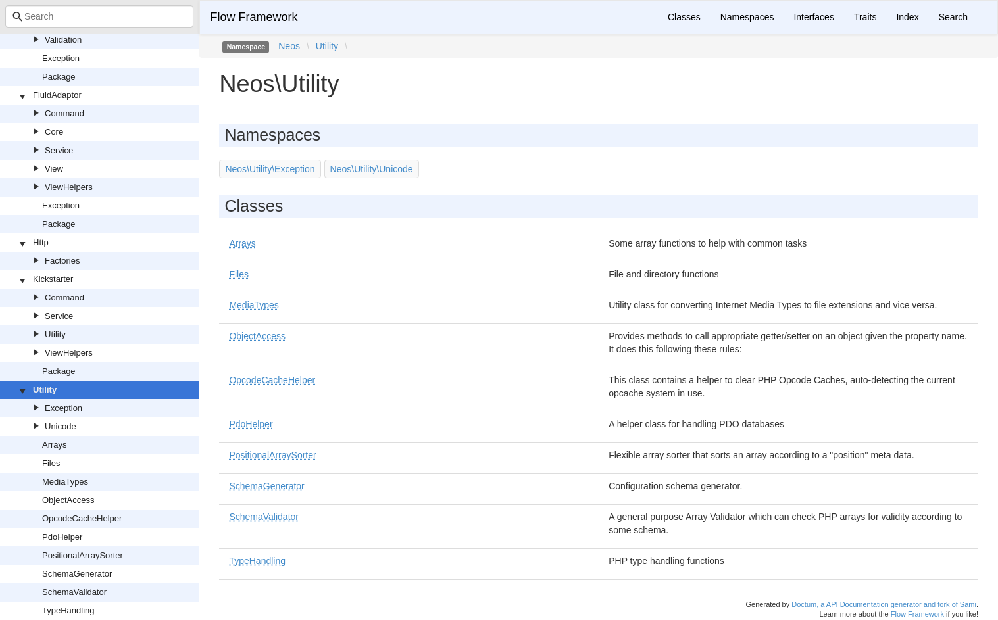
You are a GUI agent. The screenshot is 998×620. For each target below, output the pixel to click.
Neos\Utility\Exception (269, 169)
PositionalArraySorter (82, 555)
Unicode (60, 426)
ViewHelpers (69, 187)
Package (59, 77)
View (54, 169)
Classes (684, 17)
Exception (61, 58)
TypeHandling (68, 610)
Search (953, 17)
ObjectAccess (68, 500)
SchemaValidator (74, 592)
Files (51, 463)
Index (907, 17)
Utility (55, 334)
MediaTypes (65, 482)
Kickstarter (53, 279)
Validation (63, 40)
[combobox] (99, 16)
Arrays (54, 445)
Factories (62, 261)
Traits (865, 17)
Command (64, 113)
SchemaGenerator (77, 574)
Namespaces (747, 17)
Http (41, 242)
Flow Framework (253, 17)
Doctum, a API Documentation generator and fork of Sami (883, 604)
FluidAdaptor (57, 95)
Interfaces (813, 17)
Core (54, 132)
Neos (289, 46)
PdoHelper (62, 537)
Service (59, 150)
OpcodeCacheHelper (82, 518)
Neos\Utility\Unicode (371, 169)
